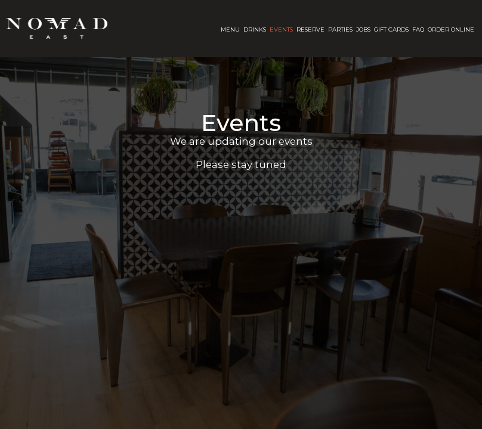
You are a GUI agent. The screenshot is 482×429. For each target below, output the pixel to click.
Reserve (310, 29)
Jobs (363, 29)
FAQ (418, 29)
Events (281, 29)
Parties (340, 29)
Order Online (451, 29)
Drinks (254, 29)
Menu (230, 29)
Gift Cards (391, 29)
